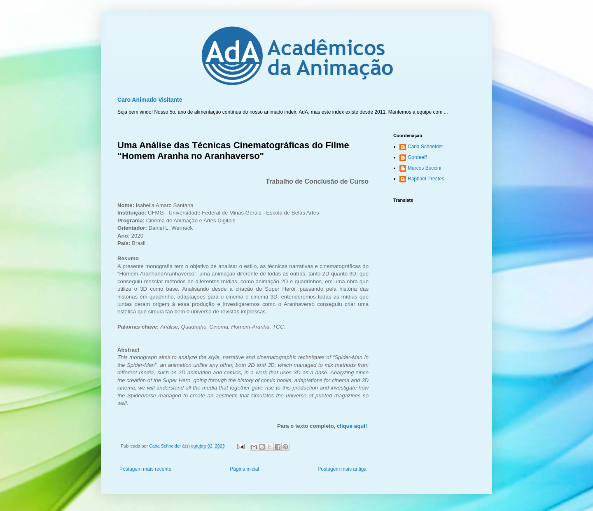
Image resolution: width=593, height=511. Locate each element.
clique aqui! (352, 426)
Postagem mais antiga (342, 469)
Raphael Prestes (426, 179)
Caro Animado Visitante (149, 99)
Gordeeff (417, 157)
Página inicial (244, 469)
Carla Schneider (425, 146)
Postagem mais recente (145, 469)
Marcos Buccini (424, 168)
